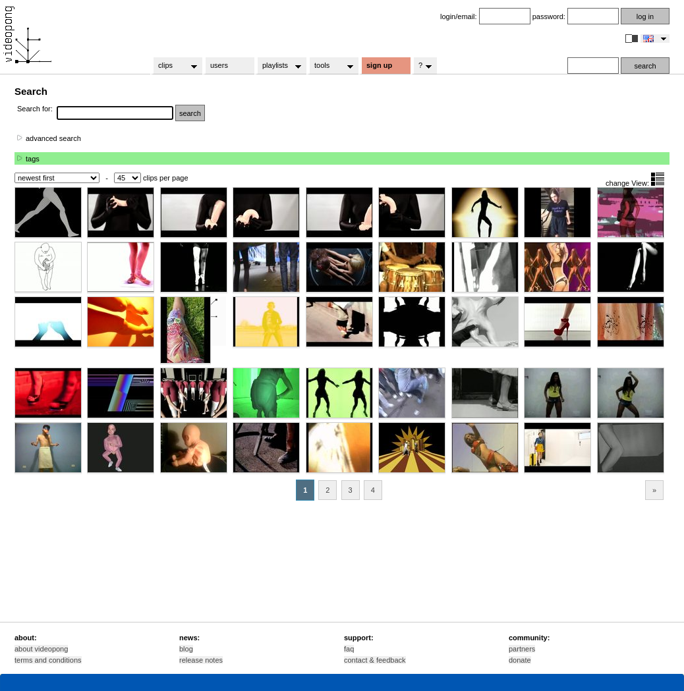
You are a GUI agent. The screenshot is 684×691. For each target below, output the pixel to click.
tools (329, 65)
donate (520, 660)
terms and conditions (48, 660)
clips (173, 65)
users (219, 65)
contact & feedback (375, 660)
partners (522, 649)
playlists (277, 65)
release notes (201, 660)
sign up (379, 65)
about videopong (41, 649)
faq (349, 649)
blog (186, 649)
